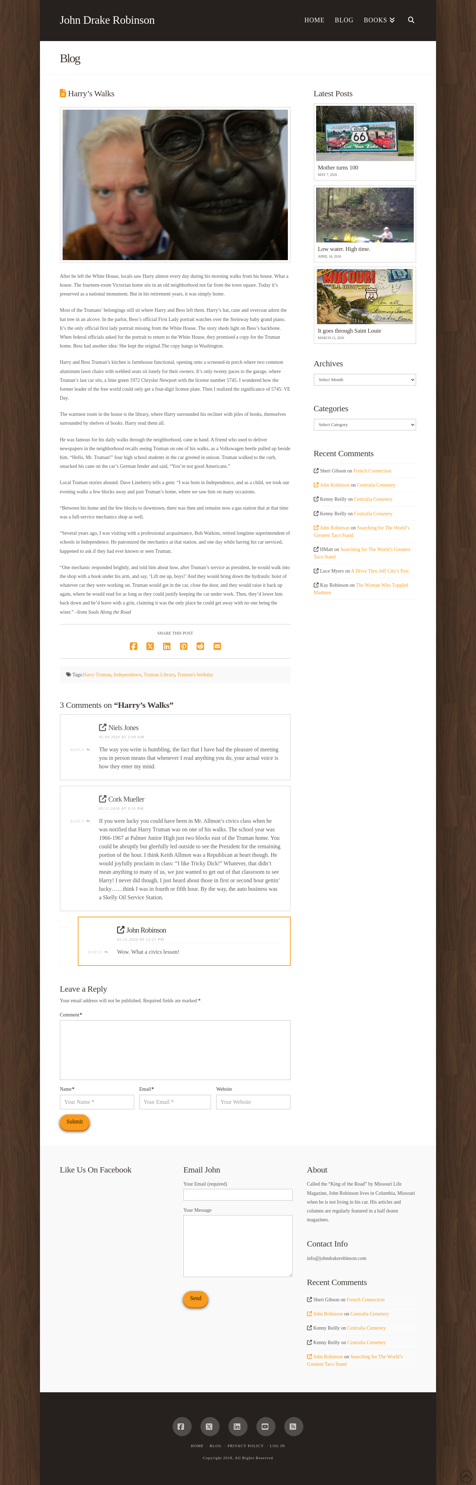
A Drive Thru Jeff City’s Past (379, 571)
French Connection (372, 471)
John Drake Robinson (107, 19)
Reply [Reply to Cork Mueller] (80, 821)
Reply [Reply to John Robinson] (98, 952)
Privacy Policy (246, 1446)
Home (197, 1446)
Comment (71, 1014)
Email (146, 1089)
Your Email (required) (237, 1189)
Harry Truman (97, 674)
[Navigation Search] (408, 20)
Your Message (237, 1215)
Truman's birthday (195, 674)
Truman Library (159, 674)
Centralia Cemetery (376, 485)
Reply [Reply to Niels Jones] (80, 750)
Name (67, 1089)
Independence (127, 674)
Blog (216, 1446)
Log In (277, 1446)
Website (224, 1089)
